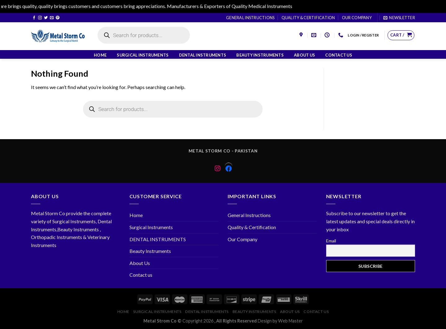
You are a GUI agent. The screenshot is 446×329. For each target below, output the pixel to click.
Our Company (357, 17)
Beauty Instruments (260, 55)
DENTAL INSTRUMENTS (202, 55)
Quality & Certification (308, 17)
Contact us (338, 55)
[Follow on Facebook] (34, 18)
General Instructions (250, 17)
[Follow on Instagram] (40, 18)
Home (100, 55)
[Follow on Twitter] (46, 18)
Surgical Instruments (142, 55)
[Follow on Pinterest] (57, 18)
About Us (304, 55)
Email (331, 240)
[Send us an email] (52, 18)
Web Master (290, 320)
